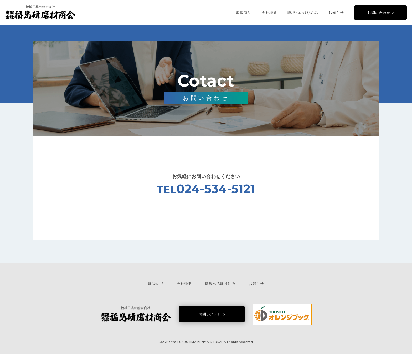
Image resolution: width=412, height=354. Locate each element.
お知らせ (336, 12)
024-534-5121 (215, 188)
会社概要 (269, 12)
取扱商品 (243, 12)
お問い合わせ (378, 13)
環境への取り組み (302, 12)
